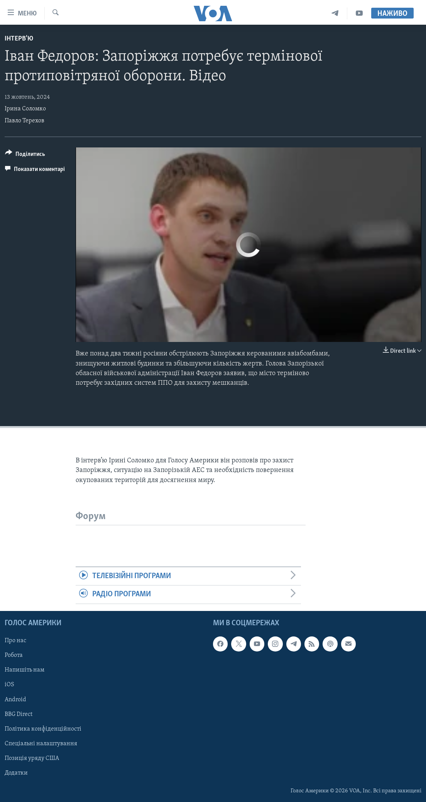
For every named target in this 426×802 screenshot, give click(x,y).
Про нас (15, 641)
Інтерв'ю (19, 38)
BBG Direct (18, 714)
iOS (9, 685)
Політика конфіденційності (43, 729)
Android (15, 699)
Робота (14, 655)
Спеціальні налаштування (41, 743)
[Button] (25, 155)
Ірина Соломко (25, 109)
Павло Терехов (24, 121)
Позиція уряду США (32, 758)
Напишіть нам (24, 670)
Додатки (16, 773)
